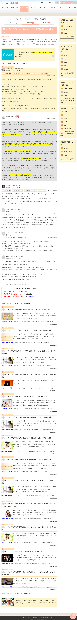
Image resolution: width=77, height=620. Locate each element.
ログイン (75, 2)
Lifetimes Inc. (37, 616)
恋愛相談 (30, 23)
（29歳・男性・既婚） (14, 184)
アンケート (63, 7)
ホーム (24, 614)
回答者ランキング (72, 9)
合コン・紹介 (14, 7)
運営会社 (30, 614)
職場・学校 (5, 7)
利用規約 (35, 614)
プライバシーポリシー (44, 614)
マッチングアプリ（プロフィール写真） (26, 19)
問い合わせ (53, 614)
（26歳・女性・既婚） (15, 67)
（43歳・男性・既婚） (15, 255)
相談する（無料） (66, 2)
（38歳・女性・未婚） (13, 208)
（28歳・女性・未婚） (15, 231)
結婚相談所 (43, 7)
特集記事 (53, 7)
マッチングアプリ (24, 9)
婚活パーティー (33, 7)
